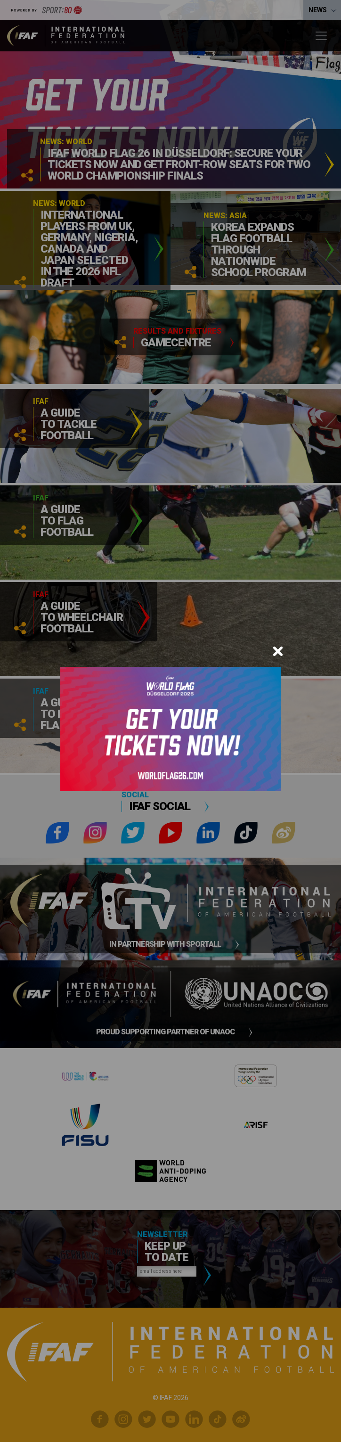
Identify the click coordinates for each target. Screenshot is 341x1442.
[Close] (278, 651)
